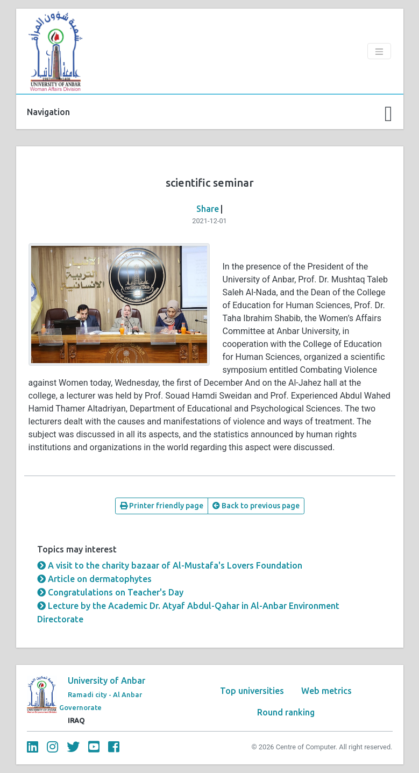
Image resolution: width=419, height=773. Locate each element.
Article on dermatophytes (94, 579)
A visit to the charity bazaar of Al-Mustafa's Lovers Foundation (169, 565)
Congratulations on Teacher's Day (110, 592)
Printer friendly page (161, 505)
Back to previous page (256, 505)
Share (207, 209)
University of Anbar (106, 680)
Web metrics (326, 691)
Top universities (252, 691)
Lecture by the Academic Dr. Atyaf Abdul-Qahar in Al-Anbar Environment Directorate (188, 612)
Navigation (48, 112)
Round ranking (286, 712)
